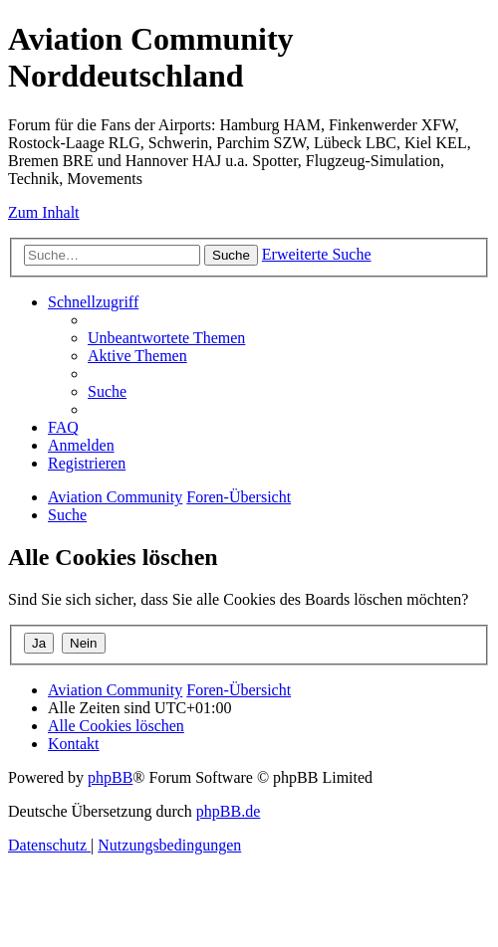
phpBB (110, 777)
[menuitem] (166, 337)
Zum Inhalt (44, 212)
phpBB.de (228, 811)
